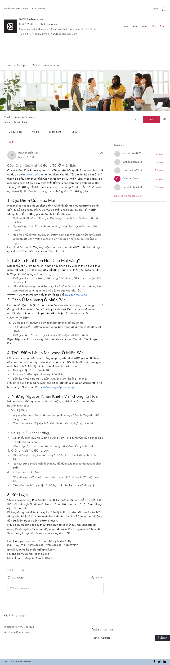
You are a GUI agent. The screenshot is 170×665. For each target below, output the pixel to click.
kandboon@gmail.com (16, 8)
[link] (15, 131)
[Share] (101, 153)
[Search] (135, 119)
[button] (164, 8)
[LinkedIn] (164, 661)
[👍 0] (11, 570)
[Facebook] (154, 661)
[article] (55, 372)
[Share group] (164, 119)
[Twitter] (159, 661)
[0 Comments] (16, 578)
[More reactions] (21, 570)
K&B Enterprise (31, 19)
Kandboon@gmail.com (64, 33)
